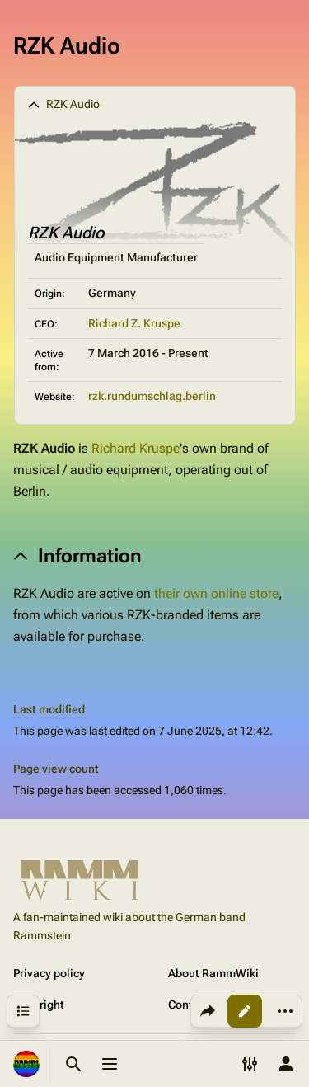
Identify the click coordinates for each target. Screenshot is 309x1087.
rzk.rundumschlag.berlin (152, 395)
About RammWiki (213, 973)
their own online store (216, 593)
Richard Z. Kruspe (134, 323)
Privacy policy (49, 973)
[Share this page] (207, 1011)
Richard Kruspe (135, 448)
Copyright (38, 1004)
